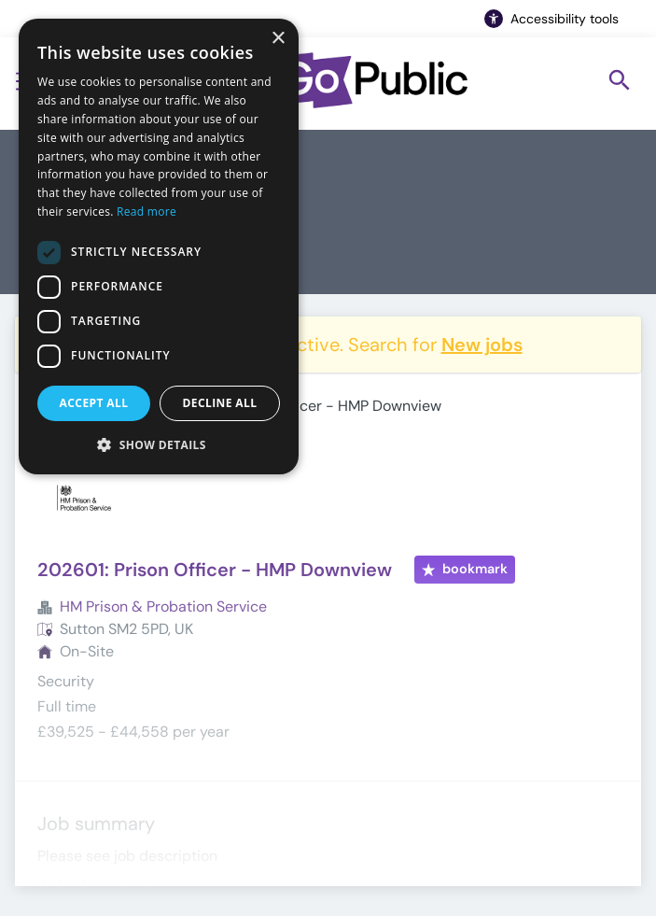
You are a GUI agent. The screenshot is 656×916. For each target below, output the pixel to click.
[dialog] (159, 246)
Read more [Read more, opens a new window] (146, 211)
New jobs (482, 344)
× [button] (278, 39)
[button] (158, 444)
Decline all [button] (220, 403)
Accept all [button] (94, 403)
